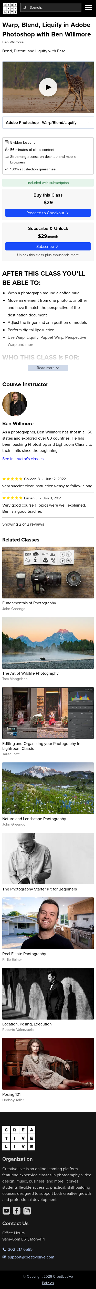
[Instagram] (27, 1211)
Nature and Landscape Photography (34, 818)
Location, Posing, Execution (27, 1024)
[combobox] (50, 7)
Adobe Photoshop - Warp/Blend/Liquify (41, 122)
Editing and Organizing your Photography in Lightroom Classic (41, 746)
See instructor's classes (23, 458)
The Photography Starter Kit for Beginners (39, 889)
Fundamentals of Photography (29, 603)
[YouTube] (6, 1211)
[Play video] (48, 87)
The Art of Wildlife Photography (30, 673)
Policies (48, 1282)
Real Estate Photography (24, 953)
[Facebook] (17, 1211)
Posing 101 (11, 1094)
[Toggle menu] (88, 7)
